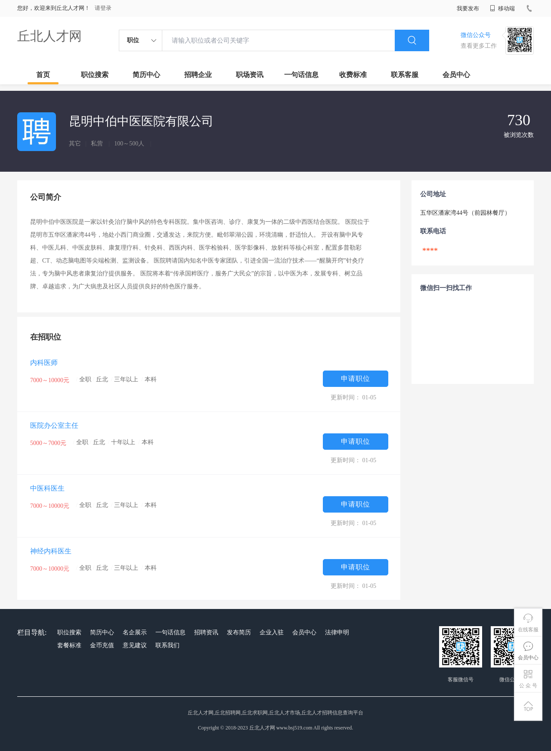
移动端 (502, 8)
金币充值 (102, 645)
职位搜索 (94, 74)
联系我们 (167, 645)
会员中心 (456, 74)
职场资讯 (249, 74)
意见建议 (135, 645)
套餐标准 (69, 645)
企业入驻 (272, 632)
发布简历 (239, 632)
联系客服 (404, 74)
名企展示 (135, 632)
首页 (43, 74)
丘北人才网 (49, 36)
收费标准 (353, 74)
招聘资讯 (206, 632)
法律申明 (337, 632)
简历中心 (146, 74)
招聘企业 (198, 74)
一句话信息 (301, 74)
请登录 (103, 8)
